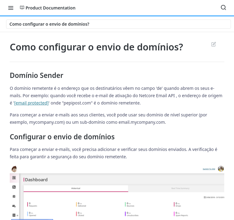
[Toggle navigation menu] (10, 7)
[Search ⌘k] (223, 7)
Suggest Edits (213, 44)
